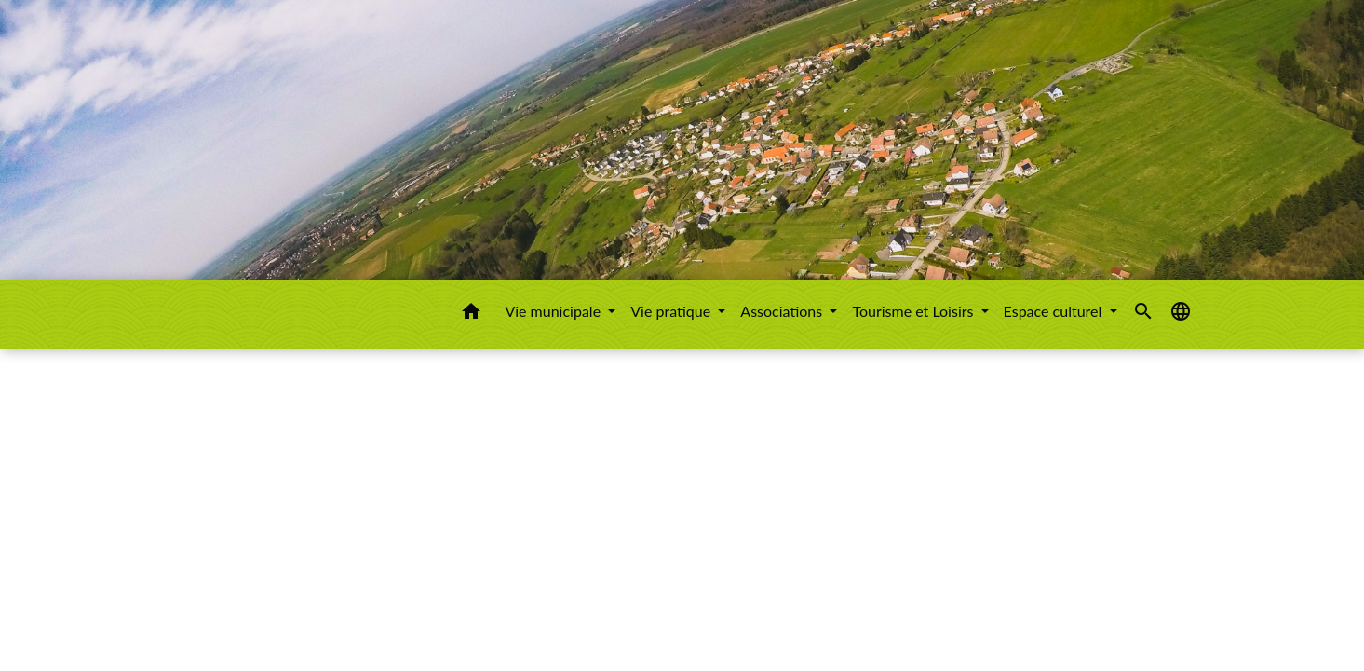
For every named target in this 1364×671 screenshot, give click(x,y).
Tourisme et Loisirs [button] (914, 311)
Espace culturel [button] (1055, 311)
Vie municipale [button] (554, 311)
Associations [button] (783, 311)
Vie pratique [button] (672, 311)
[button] (471, 314)
